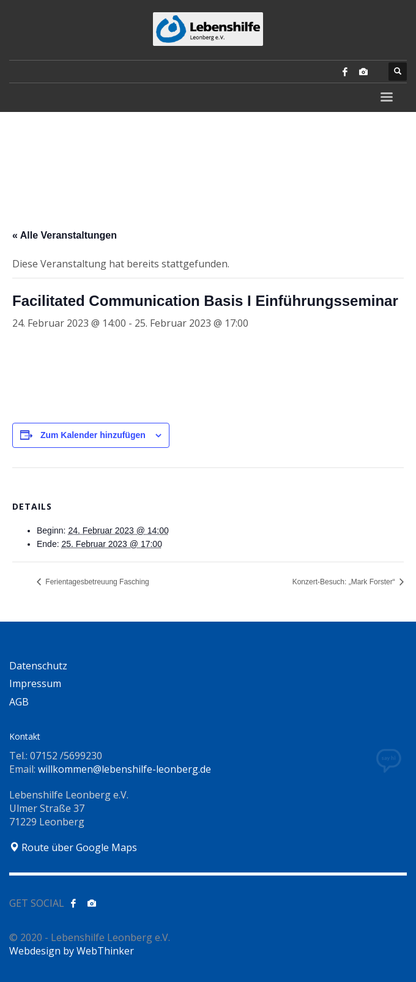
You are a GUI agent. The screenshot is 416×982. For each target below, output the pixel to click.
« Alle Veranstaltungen (64, 235)
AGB (19, 702)
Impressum (35, 683)
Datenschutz (38, 665)
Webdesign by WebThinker (71, 951)
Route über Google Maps (73, 847)
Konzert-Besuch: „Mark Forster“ (344, 582)
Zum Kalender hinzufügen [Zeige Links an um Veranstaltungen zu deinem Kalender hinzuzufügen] (93, 435)
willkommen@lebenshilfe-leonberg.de (124, 769)
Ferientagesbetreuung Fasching (96, 582)
